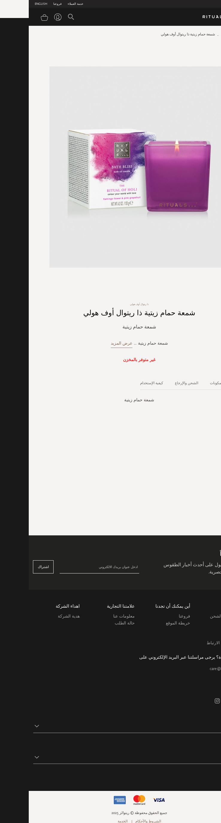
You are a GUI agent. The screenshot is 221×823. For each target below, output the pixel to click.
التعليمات (209, 629)
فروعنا (29, 4)
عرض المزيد (93, 343)
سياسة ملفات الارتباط (197, 642)
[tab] (208, 381)
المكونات (188, 383)
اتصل (212, 636)
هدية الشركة (40, 616)
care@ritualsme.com (199, 668)
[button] (105, 726)
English (12, 4)
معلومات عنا (95, 616)
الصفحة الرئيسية (204, 34)
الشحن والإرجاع (157, 383)
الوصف (211, 383)
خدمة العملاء (47, 4)
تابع (214, 775)
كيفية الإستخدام (122, 383)
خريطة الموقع (149, 623)
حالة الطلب (96, 623)
